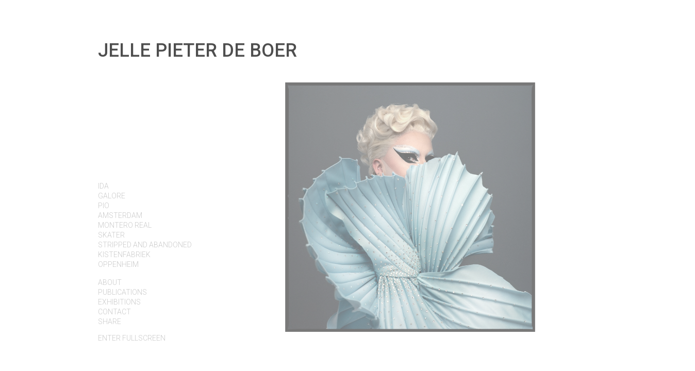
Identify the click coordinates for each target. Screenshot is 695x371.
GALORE (111, 196)
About (110, 282)
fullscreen (132, 338)
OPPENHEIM (118, 264)
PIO (103, 205)
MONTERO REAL (125, 225)
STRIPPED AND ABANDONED (145, 245)
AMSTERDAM (120, 215)
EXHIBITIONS (119, 302)
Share (109, 321)
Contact (114, 312)
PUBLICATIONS (122, 292)
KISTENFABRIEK (124, 254)
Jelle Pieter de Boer (197, 50)
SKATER (111, 235)
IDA (103, 186)
